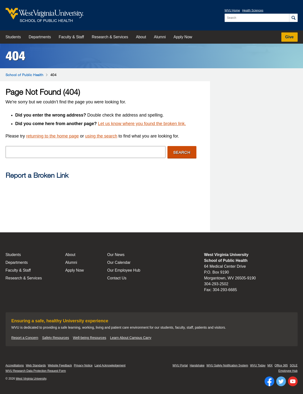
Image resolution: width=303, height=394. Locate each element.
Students (13, 37)
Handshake (197, 365)
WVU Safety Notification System (227, 365)
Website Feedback (60, 365)
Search (182, 152)
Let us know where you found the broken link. (142, 123)
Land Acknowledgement (109, 365)
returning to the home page (52, 136)
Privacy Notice (83, 365)
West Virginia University (31, 378)
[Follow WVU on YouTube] (293, 381)
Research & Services (110, 37)
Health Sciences (252, 10)
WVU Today (258, 365)
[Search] (293, 18)
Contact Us (116, 278)
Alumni (160, 37)
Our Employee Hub (123, 270)
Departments (40, 37)
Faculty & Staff (71, 37)
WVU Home (232, 10)
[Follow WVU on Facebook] (269, 381)
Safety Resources (55, 338)
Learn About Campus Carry (130, 338)
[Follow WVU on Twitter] (281, 381)
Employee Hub (288, 371)
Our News (115, 255)
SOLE (293, 365)
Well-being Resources (89, 338)
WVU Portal (180, 365)
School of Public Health (25, 75)
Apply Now (183, 37)
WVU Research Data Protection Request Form (36, 371)
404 (15, 55)
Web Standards (36, 365)
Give (289, 37)
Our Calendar (118, 262)
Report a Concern (24, 338)
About (141, 37)
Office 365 (281, 365)
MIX (270, 365)
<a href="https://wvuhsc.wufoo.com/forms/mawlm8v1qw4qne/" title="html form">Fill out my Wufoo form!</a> (101, 201)
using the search (101, 136)
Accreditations (15, 365)
